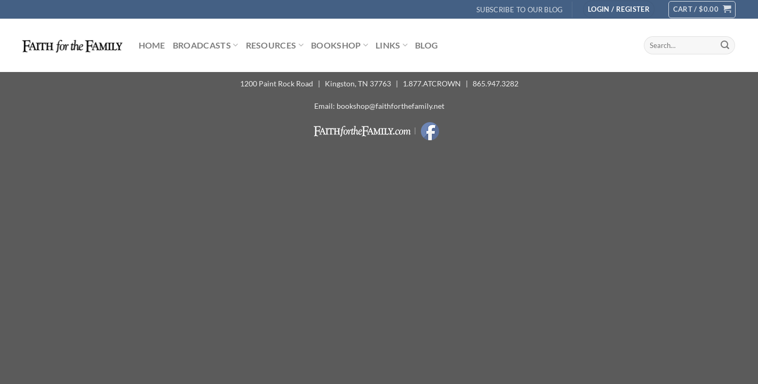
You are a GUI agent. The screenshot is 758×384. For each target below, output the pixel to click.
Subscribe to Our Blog (519, 9)
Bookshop (339, 45)
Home (152, 45)
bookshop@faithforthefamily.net (390, 105)
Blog (426, 45)
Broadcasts (205, 45)
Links (392, 45)
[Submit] (725, 45)
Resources (275, 45)
